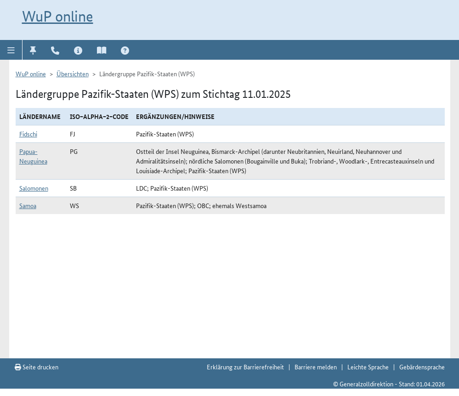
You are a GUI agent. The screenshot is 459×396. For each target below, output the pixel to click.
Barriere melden (316, 366)
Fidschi (28, 133)
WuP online (57, 16)
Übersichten (73, 73)
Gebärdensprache (422, 366)
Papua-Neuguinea (33, 156)
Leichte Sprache (368, 366)
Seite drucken (36, 366)
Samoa (27, 205)
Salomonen (33, 187)
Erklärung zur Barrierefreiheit (245, 366)
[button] (11, 49)
